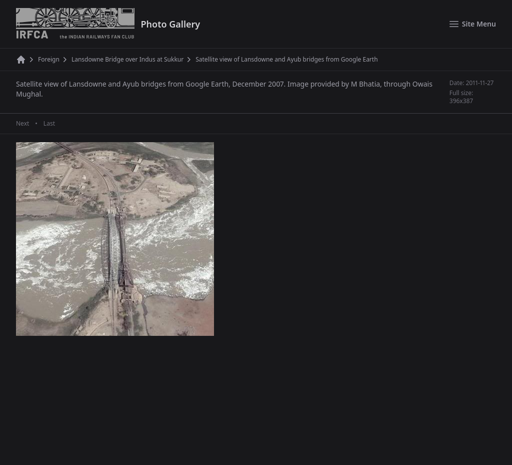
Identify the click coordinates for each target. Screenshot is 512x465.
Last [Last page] (49, 124)
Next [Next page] (22, 124)
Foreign (49, 60)
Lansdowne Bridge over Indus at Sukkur (128, 60)
